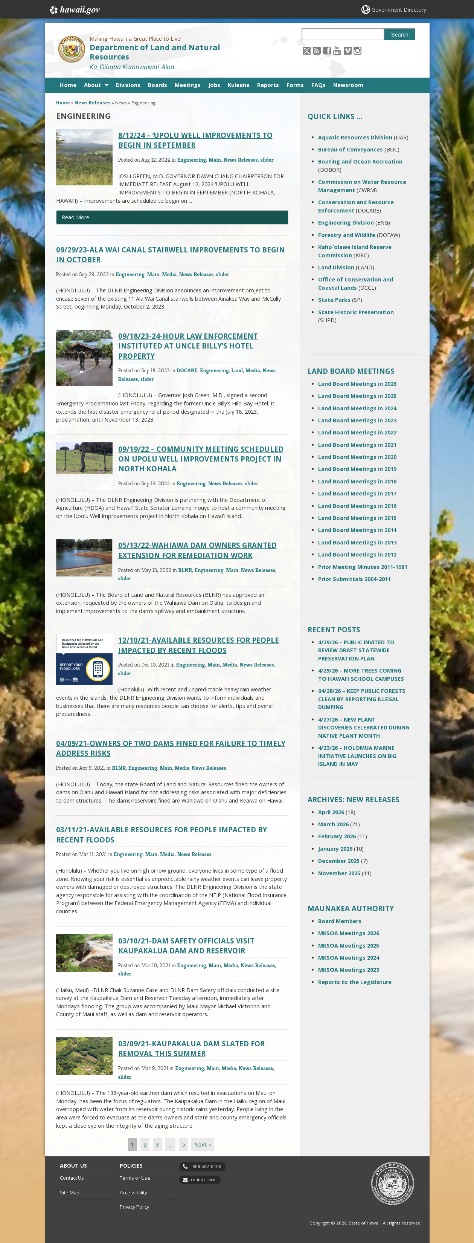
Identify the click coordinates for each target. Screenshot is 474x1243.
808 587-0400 (206, 1166)
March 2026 (333, 824)
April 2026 (331, 812)
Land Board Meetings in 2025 (357, 395)
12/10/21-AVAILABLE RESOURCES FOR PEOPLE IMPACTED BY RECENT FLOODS (198, 644)
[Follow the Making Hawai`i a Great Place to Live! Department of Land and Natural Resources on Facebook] (327, 50)
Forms (295, 85)
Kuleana (239, 85)
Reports (268, 85)
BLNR (185, 569)
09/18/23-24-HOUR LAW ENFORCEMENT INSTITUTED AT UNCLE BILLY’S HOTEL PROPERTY (188, 345)
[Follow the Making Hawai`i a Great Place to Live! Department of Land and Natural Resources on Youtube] (337, 50)
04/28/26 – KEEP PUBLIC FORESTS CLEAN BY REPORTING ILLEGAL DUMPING (361, 699)
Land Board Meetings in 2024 (357, 408)
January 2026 (335, 848)
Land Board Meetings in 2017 (357, 493)
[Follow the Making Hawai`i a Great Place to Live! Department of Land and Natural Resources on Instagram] (357, 50)
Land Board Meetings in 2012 (357, 554)
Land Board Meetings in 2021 (357, 444)
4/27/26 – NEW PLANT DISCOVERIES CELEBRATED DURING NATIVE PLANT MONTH (363, 727)
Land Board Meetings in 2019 (357, 468)
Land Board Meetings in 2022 (357, 432)
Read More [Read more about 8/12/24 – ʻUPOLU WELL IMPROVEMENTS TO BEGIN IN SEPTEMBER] (75, 217)
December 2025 (339, 860)
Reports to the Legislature (355, 982)
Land (237, 370)
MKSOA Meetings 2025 (348, 945)
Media (169, 274)
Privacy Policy (134, 1206)
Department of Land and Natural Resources (155, 52)
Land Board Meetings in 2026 (357, 383)
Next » (202, 1144)
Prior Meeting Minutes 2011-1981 (362, 566)
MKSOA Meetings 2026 (348, 933)
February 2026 (337, 836)
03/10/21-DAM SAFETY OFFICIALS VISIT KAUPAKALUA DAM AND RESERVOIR (186, 945)
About (92, 85)
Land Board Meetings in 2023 (357, 420)
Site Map (69, 1192)
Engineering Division (346, 222)
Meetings (188, 85)
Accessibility (133, 1192)
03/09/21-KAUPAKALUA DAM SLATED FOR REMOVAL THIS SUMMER (191, 1048)
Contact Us (72, 1177)
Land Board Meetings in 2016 (357, 505)
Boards (157, 85)
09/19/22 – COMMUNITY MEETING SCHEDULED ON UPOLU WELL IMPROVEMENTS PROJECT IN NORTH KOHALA (200, 458)
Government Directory (399, 9)
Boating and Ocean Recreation (360, 161)
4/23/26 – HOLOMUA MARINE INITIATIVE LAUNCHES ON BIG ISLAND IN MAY (357, 756)
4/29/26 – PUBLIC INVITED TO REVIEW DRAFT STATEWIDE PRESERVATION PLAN (356, 650)
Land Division (336, 267)
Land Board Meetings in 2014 (357, 530)
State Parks (334, 299)
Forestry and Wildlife (346, 235)
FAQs (318, 85)
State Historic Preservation (356, 312)
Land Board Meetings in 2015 (357, 517)
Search (399, 35)
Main (215, 159)
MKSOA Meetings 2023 (348, 969)
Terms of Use (135, 1177)
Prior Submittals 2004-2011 (354, 579)
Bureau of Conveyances (350, 149)
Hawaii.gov (74, 10)
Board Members (339, 921)
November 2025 (339, 873)
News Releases (93, 102)
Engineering (191, 159)
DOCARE (187, 370)
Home (68, 85)
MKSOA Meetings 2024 (348, 957)
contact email (203, 1179)
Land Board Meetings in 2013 (357, 542)
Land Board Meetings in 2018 (357, 481)
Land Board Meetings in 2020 (357, 456)
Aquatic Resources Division (355, 137)
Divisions (128, 85)
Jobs (214, 85)
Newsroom (348, 85)
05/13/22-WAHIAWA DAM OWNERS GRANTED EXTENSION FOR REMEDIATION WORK (197, 550)
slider (267, 159)
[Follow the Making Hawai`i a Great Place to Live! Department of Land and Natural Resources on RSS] (317, 50)
